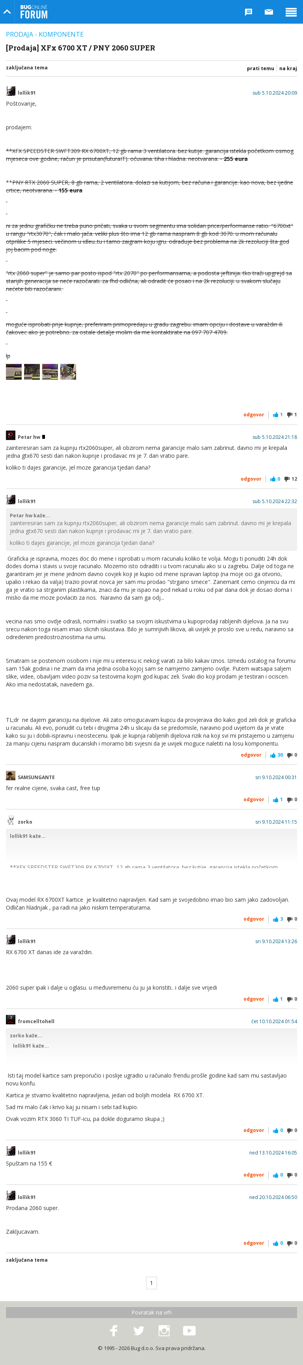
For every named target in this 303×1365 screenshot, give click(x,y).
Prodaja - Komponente (45, 34)
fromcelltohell (36, 1021)
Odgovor (253, 414)
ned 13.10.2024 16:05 (273, 1153)
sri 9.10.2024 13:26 (276, 941)
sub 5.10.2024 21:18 (274, 437)
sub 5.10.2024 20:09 (274, 93)
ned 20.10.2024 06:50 (273, 1197)
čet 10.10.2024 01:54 (274, 1021)
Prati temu (260, 68)
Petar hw (31, 437)
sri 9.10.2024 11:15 (276, 822)
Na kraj (288, 68)
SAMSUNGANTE (36, 777)
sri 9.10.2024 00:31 (276, 777)
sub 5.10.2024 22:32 (274, 501)
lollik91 (27, 93)
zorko (25, 822)
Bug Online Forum (34, 12)
